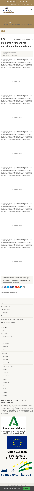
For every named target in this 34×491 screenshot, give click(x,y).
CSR (4, 349)
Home (2, 330)
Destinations (4, 369)
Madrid (4, 389)
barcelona (6, 277)
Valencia (5, 392)
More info (17, 488)
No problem (26, 488)
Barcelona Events (13, 277)
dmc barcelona (13, 278)
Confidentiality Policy (6, 306)
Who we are (4, 333)
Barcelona (23, 62)
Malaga (4, 379)
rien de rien (9, 282)
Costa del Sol (6, 382)
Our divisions (6, 343)
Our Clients (5, 359)
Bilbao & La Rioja (7, 376)
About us (5, 340)
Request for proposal (8, 366)
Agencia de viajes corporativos (8, 322)
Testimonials (6, 363)
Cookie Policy (4, 312)
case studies (6, 356)
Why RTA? (5, 346)
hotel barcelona (23, 280)
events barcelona (15, 280)
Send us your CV (21, 4)
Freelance (13, 4)
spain (18, 282)
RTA (2, 59)
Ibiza (4, 385)
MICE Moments (13, 55)
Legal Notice (4, 303)
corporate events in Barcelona (20, 64)
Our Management (7, 336)
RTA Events (4, 353)
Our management (5, 309)
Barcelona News (21, 277)
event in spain (25, 278)
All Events (3, 316)
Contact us (29, 4)
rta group (14, 282)
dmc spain (19, 278)
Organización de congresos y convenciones (12, 319)
